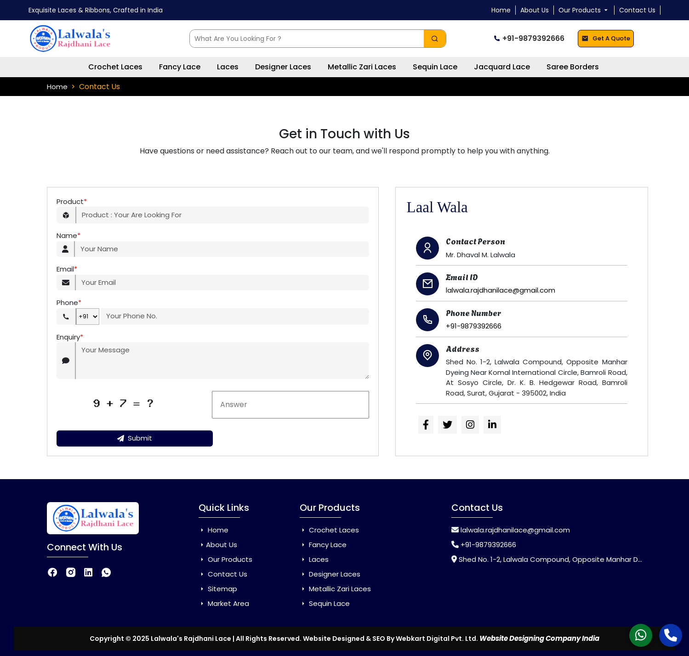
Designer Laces (283, 67)
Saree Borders (573, 67)
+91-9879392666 (528, 38)
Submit (134, 438)
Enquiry (70, 337)
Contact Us (637, 10)
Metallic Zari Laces (362, 67)
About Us (534, 10)
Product (72, 202)
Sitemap (218, 589)
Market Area (224, 603)
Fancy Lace (179, 67)
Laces (228, 67)
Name (68, 236)
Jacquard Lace (502, 67)
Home (501, 10)
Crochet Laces (115, 67)
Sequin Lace (435, 67)
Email (67, 269)
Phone (69, 303)
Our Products (583, 10)
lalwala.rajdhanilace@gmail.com (500, 290)
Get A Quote (605, 39)
